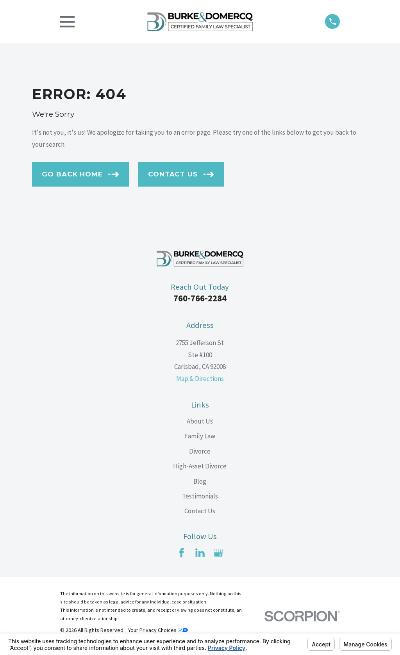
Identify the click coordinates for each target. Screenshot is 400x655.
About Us (200, 421)
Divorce (200, 451)
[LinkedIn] (200, 552)
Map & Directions (200, 378)
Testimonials (200, 496)
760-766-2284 (200, 298)
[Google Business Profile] (218, 552)
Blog (199, 481)
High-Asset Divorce (200, 466)
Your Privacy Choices (158, 630)
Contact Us (199, 511)
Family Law (200, 436)
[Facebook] (181, 552)
